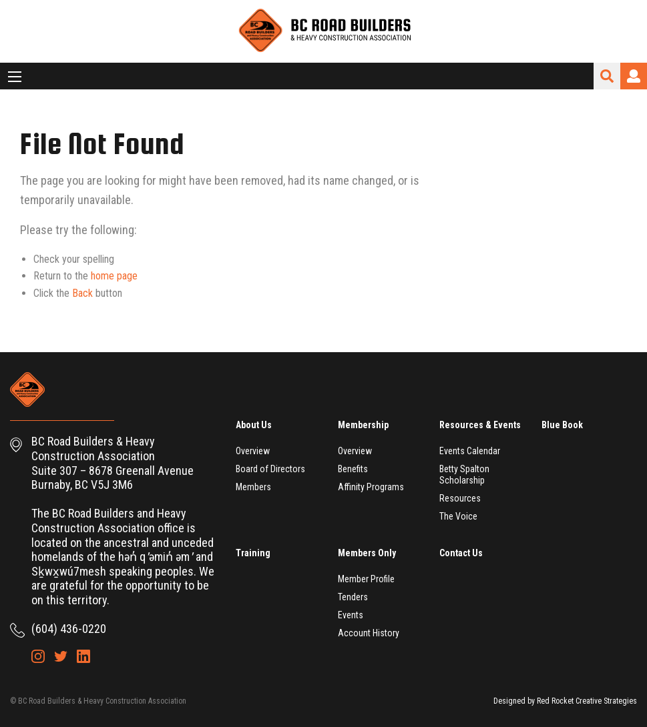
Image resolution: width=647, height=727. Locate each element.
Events (350, 615)
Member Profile (366, 579)
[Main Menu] (14, 76)
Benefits (353, 469)
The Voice (458, 516)
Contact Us (461, 553)
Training (253, 553)
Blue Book (562, 425)
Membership (363, 425)
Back (82, 293)
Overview (253, 451)
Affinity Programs (371, 487)
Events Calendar (469, 451)
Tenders (353, 597)
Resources (460, 498)
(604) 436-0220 (68, 629)
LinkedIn (83, 656)
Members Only (367, 553)
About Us (254, 425)
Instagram (38, 656)
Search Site (607, 76)
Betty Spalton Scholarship (464, 475)
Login (633, 76)
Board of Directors (270, 469)
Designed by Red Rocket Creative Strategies (565, 701)
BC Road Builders (324, 31)
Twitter (60, 656)
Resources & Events (480, 425)
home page (114, 275)
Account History (368, 633)
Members (253, 487)
